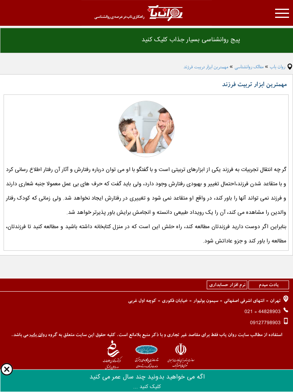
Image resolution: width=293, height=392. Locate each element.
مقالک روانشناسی (249, 67)
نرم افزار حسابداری (227, 285)
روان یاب (277, 67)
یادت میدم (269, 285)
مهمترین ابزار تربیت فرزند (205, 67)
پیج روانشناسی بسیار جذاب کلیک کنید (191, 40)
